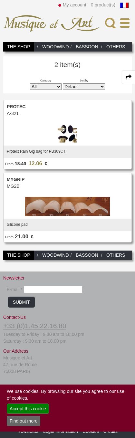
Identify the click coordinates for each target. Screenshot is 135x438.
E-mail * (15, 289)
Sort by (84, 80)
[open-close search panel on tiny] (110, 23)
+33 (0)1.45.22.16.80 (34, 325)
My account (74, 4)
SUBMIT (21, 302)
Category (45, 80)
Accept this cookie (28, 408)
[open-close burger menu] (125, 23)
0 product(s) (103, 4)
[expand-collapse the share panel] (128, 77)
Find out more (23, 421)
